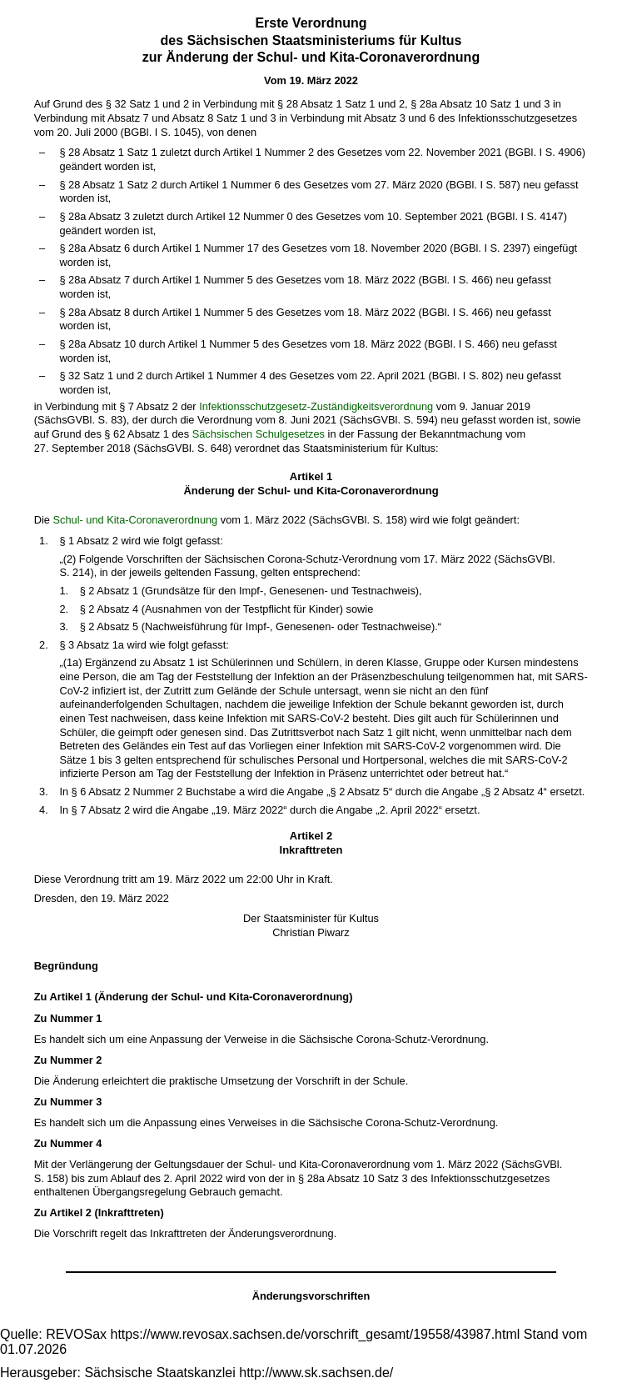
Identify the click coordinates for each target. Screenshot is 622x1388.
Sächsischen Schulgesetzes (258, 434)
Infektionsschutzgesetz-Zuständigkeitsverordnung (316, 406)
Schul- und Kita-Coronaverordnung (134, 520)
